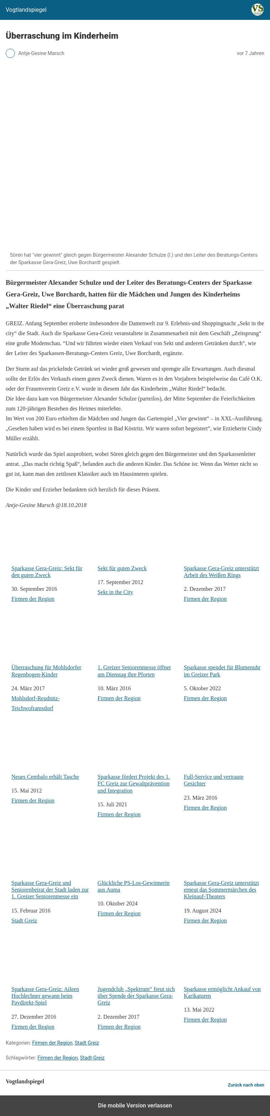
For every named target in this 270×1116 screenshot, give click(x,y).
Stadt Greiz (24, 921)
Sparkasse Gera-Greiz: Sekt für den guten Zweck (51, 547)
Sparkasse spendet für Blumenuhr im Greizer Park (224, 646)
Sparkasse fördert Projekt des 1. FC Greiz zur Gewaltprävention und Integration (137, 759)
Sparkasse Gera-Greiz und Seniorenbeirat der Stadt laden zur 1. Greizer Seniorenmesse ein (51, 865)
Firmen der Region (32, 599)
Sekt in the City (115, 592)
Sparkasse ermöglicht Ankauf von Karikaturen (224, 968)
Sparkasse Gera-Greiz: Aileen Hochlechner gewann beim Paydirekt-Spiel (51, 971)
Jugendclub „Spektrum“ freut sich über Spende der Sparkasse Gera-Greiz (137, 971)
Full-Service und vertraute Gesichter (224, 756)
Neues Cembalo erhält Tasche (51, 752)
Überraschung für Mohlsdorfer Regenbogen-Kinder (51, 646)
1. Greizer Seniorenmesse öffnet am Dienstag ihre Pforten (137, 646)
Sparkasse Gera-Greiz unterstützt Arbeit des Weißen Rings (224, 547)
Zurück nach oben (246, 1085)
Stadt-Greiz (92, 1058)
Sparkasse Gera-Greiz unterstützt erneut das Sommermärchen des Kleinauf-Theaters (224, 865)
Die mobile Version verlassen (135, 1105)
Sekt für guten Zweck (137, 543)
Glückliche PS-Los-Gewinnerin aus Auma (137, 862)
